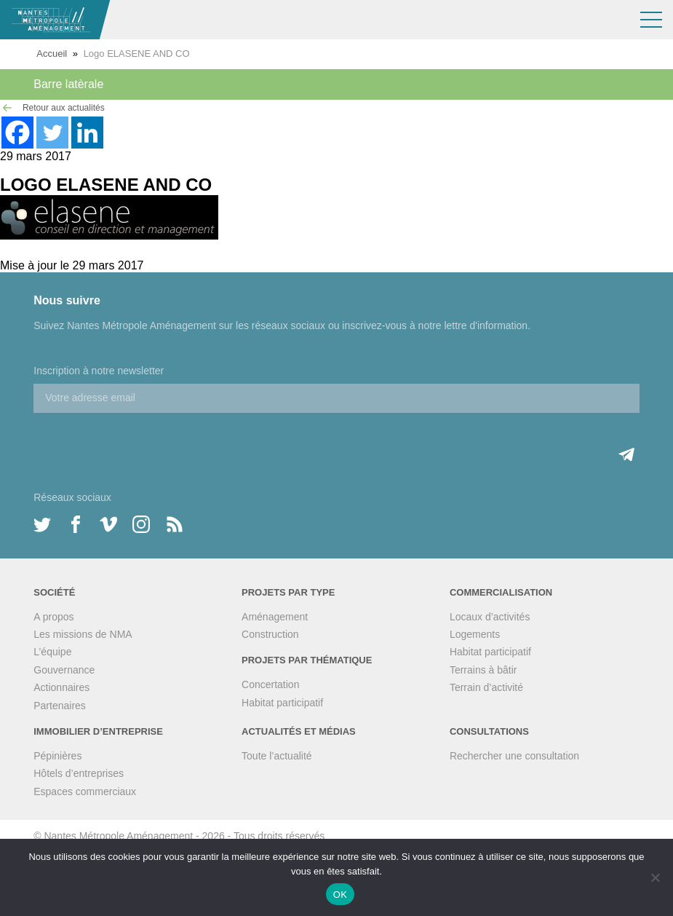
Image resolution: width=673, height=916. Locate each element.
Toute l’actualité (277, 756)
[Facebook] (17, 133)
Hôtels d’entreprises (78, 773)
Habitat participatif (282, 702)
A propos (53, 617)
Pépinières (57, 756)
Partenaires (59, 705)
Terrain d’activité (486, 687)
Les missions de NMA (82, 634)
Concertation (270, 684)
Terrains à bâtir (483, 670)
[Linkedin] (87, 133)
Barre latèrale (68, 84)
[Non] (655, 877)
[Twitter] (52, 133)
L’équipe (52, 652)
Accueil (51, 53)
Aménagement (275, 617)
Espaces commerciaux (84, 791)
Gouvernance (64, 670)
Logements (475, 634)
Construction (270, 634)
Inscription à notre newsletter (98, 370)
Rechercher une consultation (514, 756)
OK (340, 894)
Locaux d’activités (490, 617)
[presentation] (144, 441)
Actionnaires (61, 687)
